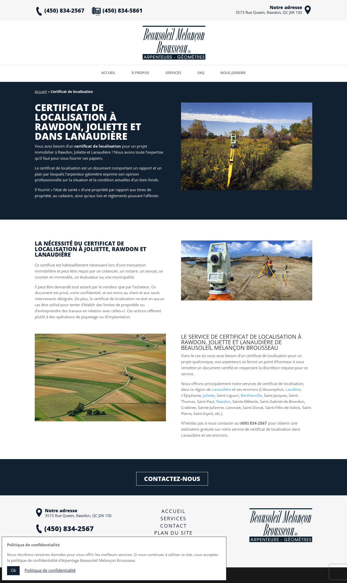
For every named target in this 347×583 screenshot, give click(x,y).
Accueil (108, 72)
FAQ (200, 72)
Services (173, 72)
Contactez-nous (172, 477)
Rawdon (223, 401)
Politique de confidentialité (173, 543)
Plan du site (173, 532)
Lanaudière (221, 389)
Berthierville (251, 395)
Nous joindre (233, 72)
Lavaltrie (293, 389)
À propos (140, 72)
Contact (173, 525)
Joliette (209, 395)
